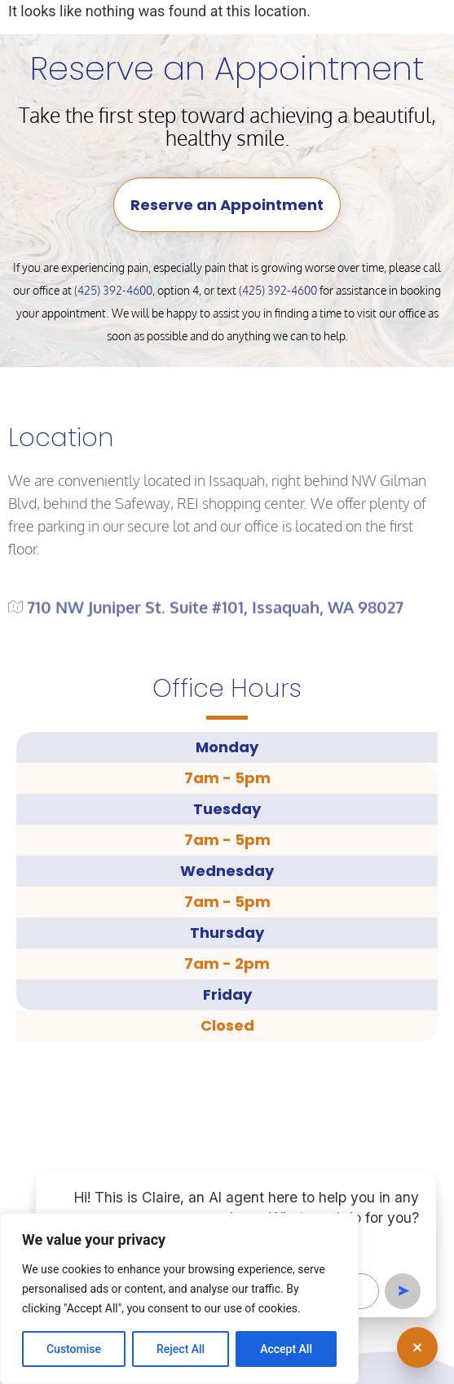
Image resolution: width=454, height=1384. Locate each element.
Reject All (180, 1349)
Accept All (286, 1349)
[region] (179, 1298)
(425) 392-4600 (113, 290)
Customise (73, 1349)
